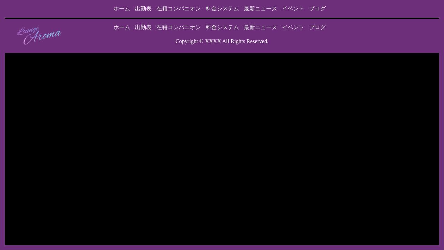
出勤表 (143, 8)
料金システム (222, 8)
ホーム (121, 8)
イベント (293, 8)
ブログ (317, 8)
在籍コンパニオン (178, 8)
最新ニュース (260, 8)
